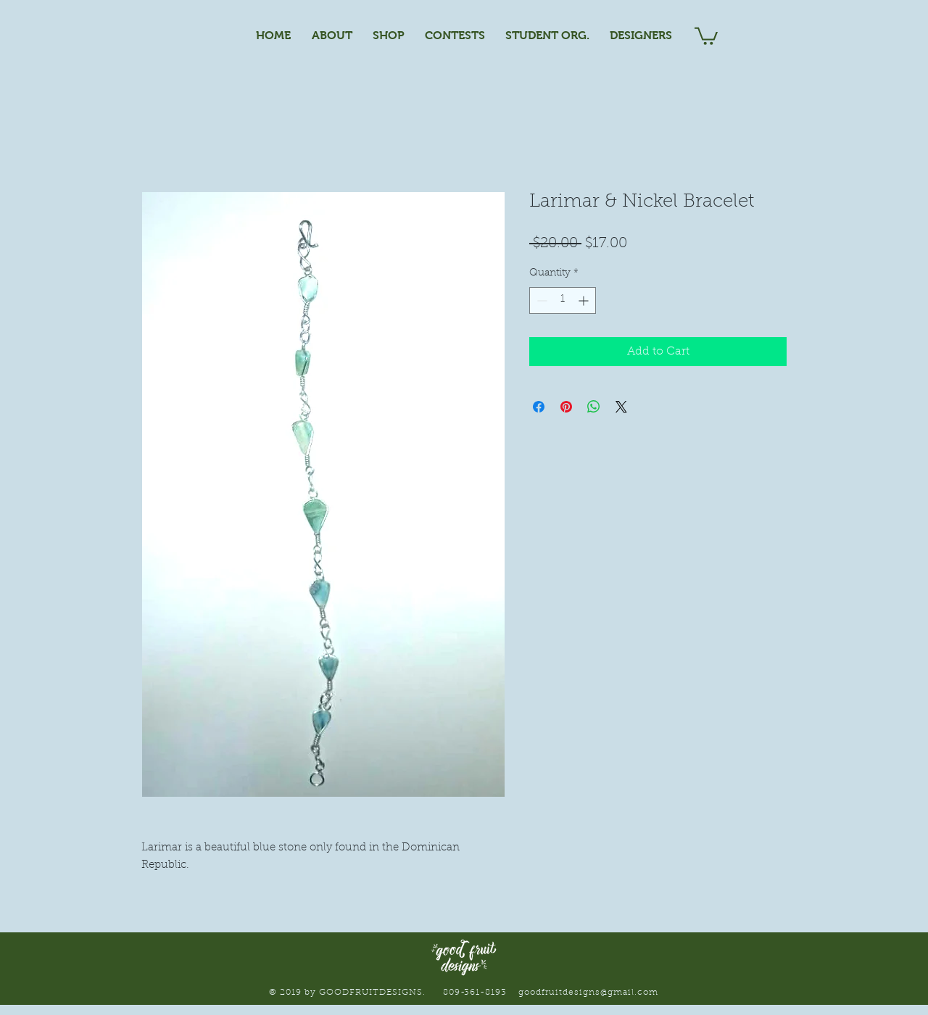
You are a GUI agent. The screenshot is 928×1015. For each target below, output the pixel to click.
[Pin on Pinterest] (566, 406)
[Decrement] (540, 300)
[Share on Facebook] (538, 406)
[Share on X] (621, 406)
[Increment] (585, 300)
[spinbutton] (563, 300)
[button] (706, 35)
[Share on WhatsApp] (593, 406)
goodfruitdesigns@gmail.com (588, 992)
